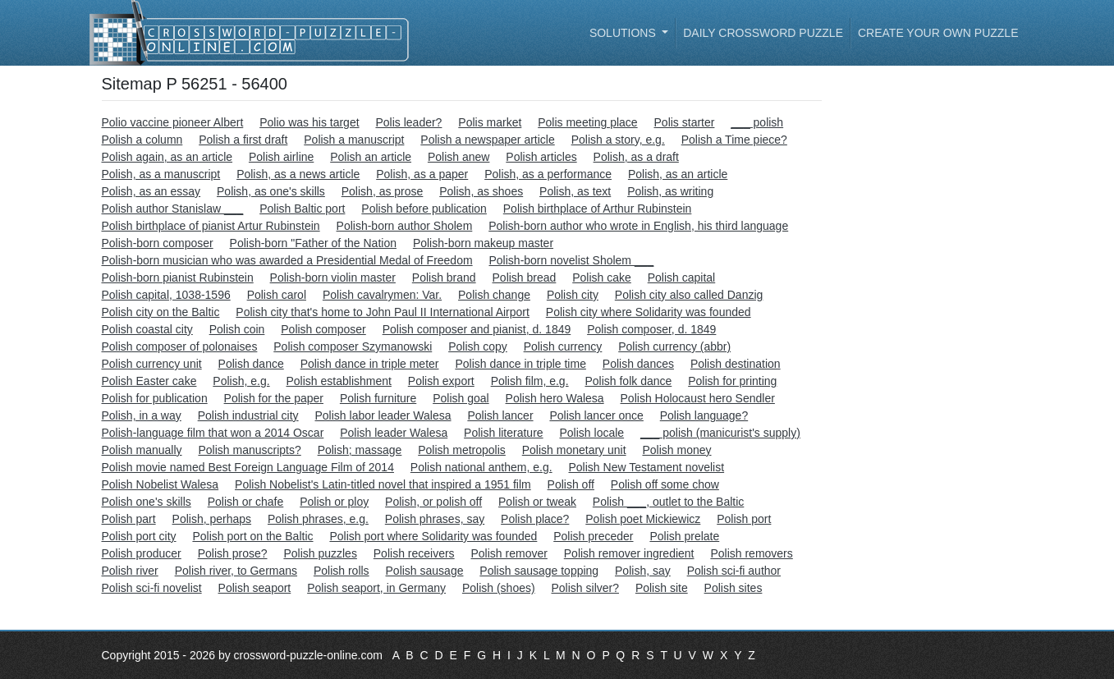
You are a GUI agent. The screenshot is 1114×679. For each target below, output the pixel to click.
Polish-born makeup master (483, 243)
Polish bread (525, 277)
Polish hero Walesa (555, 398)
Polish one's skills (146, 501)
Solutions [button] (624, 32)
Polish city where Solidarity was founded (648, 312)
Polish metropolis (462, 449)
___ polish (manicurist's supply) (720, 432)
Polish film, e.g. (530, 381)
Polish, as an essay (151, 191)
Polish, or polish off (433, 501)
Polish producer (141, 553)
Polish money (676, 449)
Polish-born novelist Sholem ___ (571, 260)
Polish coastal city (147, 329)
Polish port (744, 518)
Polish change (494, 294)
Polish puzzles (320, 553)
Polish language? (704, 415)
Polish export (441, 381)
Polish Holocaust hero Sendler (698, 398)
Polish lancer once (596, 415)
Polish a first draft (243, 139)
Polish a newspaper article (487, 139)
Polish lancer (500, 415)
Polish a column (142, 139)
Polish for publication (155, 398)
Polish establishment (339, 381)
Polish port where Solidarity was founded (433, 536)
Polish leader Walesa (393, 432)
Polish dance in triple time (520, 363)
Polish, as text (575, 191)
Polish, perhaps (212, 518)
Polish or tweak (537, 501)
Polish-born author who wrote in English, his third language (638, 225)
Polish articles (541, 156)
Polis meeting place (587, 122)
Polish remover (509, 553)
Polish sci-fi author (734, 570)
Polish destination (735, 363)
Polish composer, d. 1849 (651, 329)
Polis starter (684, 122)
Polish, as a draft (636, 156)
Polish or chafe (246, 501)
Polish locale (592, 432)
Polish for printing (732, 381)
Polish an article (370, 156)
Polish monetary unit (574, 449)
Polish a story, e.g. (618, 139)
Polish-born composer (157, 243)
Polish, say (643, 570)
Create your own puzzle (938, 32)
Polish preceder (593, 536)
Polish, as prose (383, 191)
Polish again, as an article (167, 156)
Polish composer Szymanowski (352, 346)
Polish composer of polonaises (180, 346)
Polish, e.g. (241, 381)
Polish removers (751, 553)
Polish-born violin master (333, 277)
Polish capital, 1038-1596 (166, 294)
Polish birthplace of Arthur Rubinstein (597, 208)
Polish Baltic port (302, 208)
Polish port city (139, 536)
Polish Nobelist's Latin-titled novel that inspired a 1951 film (383, 484)
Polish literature (503, 432)
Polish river (130, 570)
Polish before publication (424, 208)
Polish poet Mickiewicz (642, 518)
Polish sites (733, 587)
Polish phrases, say (434, 518)
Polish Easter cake (149, 381)
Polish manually (142, 449)
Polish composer (323, 329)
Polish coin (237, 329)
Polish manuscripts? (249, 449)
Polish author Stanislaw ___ (173, 208)
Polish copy (477, 346)
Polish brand (444, 277)
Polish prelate (684, 536)
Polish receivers (414, 553)
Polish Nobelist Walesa (160, 484)
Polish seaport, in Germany (376, 587)
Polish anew (459, 156)
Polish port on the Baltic (252, 536)
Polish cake (601, 277)
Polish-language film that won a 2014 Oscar (213, 432)
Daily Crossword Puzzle (763, 32)
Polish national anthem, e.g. (481, 467)
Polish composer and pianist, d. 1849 (477, 329)
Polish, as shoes (481, 191)
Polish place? (535, 518)
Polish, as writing (670, 191)
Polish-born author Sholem (405, 225)
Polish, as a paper (422, 174)
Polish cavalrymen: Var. (382, 294)
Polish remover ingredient (629, 553)
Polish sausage (425, 570)
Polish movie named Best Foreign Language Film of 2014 (248, 467)
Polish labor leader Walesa (383, 415)
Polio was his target (309, 122)
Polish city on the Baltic (161, 312)
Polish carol (276, 294)
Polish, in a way (141, 415)
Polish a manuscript (354, 139)
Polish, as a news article (298, 174)
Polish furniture (378, 398)
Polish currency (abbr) (674, 346)
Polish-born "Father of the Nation (313, 243)
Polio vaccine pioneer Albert (173, 122)
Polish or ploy (334, 501)
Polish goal (461, 398)
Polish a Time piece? (734, 139)
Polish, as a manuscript (161, 174)
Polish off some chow (665, 484)
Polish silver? (585, 587)
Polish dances (638, 363)
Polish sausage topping (538, 570)
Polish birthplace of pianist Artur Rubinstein (211, 225)
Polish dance (251, 363)
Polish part (129, 518)
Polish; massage (360, 449)
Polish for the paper (273, 398)
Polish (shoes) (498, 587)
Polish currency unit (152, 363)
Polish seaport (254, 587)
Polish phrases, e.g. (318, 518)
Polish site (661, 587)
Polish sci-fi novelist (152, 587)
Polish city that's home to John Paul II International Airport (382, 312)
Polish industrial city (248, 415)
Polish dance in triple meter (369, 363)
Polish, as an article (677, 174)
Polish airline (281, 156)
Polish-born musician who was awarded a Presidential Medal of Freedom (287, 260)
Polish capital (682, 277)
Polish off (571, 484)
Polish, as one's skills (271, 191)
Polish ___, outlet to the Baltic (668, 501)
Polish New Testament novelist (647, 467)
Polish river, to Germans (236, 570)
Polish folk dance (628, 381)
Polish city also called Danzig (689, 294)
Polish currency (563, 346)
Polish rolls (341, 570)
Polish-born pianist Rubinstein (178, 277)
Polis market (489, 122)
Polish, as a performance (548, 174)
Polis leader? (408, 122)
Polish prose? (233, 553)
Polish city (572, 294)
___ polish (757, 122)
